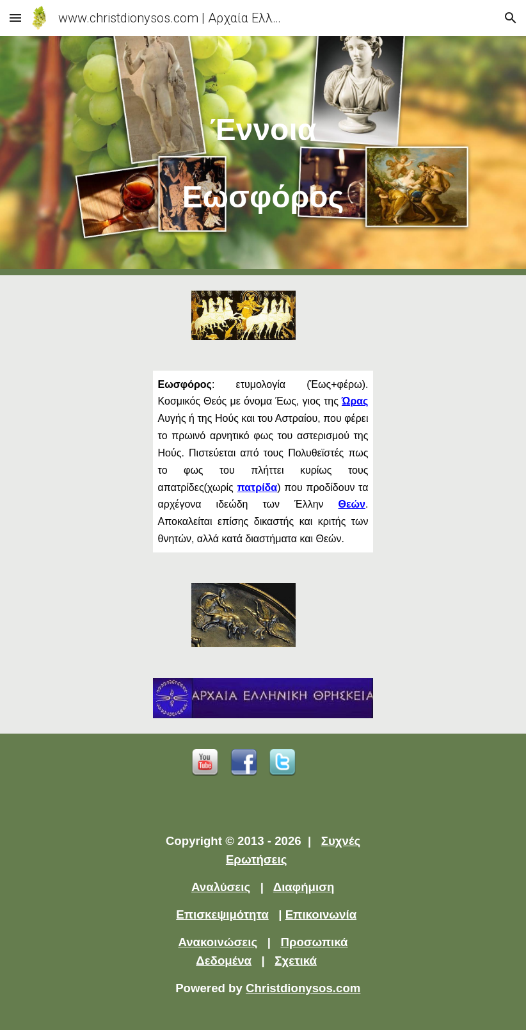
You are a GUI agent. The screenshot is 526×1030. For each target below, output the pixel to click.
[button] (15, 17)
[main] (263, 155)
